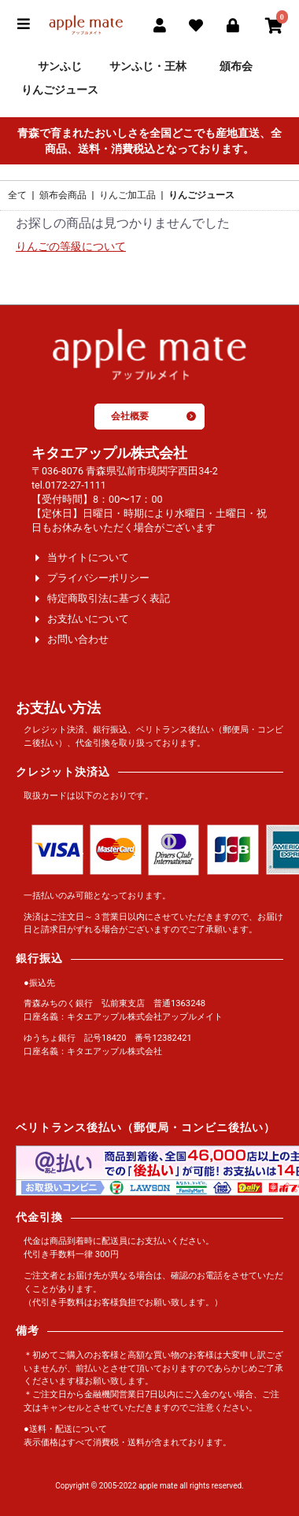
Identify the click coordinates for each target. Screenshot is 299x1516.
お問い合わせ (78, 639)
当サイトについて (88, 557)
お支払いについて (88, 619)
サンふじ (60, 66)
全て (17, 195)
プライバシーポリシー (98, 578)
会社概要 (153, 416)
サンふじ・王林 (147, 66)
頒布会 (236, 66)
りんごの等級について (71, 246)
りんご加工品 (127, 195)
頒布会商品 (63, 195)
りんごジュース (59, 89)
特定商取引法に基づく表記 (108, 598)
